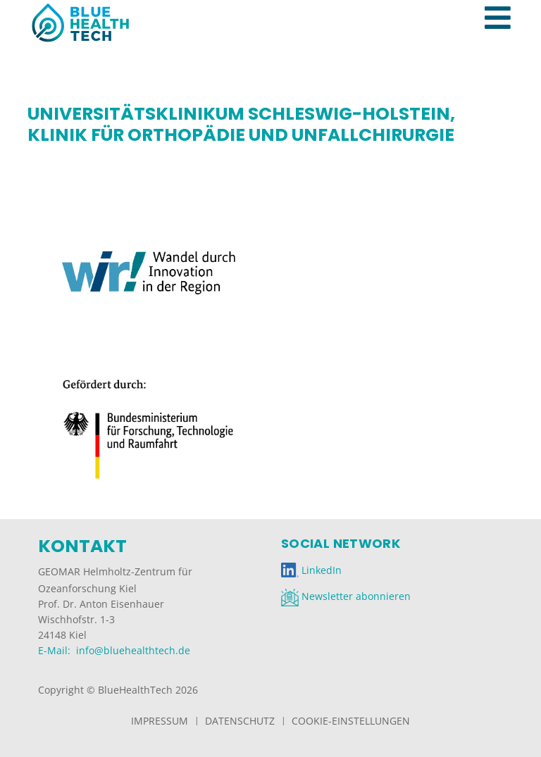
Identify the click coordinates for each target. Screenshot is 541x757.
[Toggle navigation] (505, 3)
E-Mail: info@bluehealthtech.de (114, 650)
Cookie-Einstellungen (351, 720)
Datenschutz (240, 720)
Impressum (159, 720)
